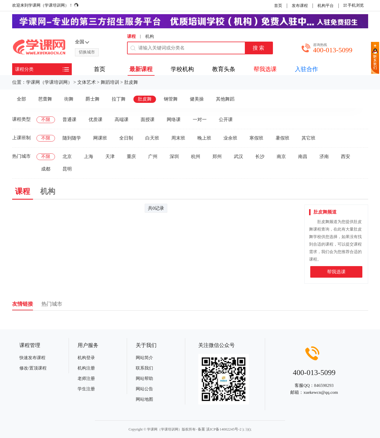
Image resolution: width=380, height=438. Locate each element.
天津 (110, 156)
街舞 (69, 98)
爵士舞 (93, 98)
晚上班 (204, 138)
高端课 (121, 119)
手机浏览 (356, 5)
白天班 (152, 138)
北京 (67, 156)
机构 (149, 36)
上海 (88, 156)
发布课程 (300, 5)
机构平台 (325, 5)
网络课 (174, 119)
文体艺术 (86, 82)
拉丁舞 (119, 98)
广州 (152, 156)
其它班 (308, 138)
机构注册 (86, 368)
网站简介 (144, 357)
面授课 (148, 119)
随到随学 (72, 138)
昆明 (67, 168)
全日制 (126, 138)
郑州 (217, 156)
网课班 (100, 138)
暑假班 (282, 138)
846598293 (324, 385)
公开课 (226, 119)
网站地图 (144, 399)
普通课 (69, 119)
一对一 (200, 119)
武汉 (238, 156)
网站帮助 (144, 378)
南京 (281, 156)
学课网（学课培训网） (49, 82)
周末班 (178, 138)
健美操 (197, 98)
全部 (21, 98)
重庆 (131, 156)
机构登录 (86, 357)
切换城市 (87, 52)
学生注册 (86, 389)
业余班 (230, 138)
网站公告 (144, 389)
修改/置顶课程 (33, 368)
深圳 (174, 156)
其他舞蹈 (225, 98)
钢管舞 (171, 98)
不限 (45, 119)
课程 (131, 36)
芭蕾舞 (45, 98)
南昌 (302, 156)
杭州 (195, 156)
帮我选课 (336, 271)
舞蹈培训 (110, 82)
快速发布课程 (32, 357)
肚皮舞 (131, 82)
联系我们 (144, 368)
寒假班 (256, 138)
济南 (324, 156)
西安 (345, 156)
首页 (278, 5)
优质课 (95, 119)
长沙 (260, 156)
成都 (45, 168)
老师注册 (86, 378)
